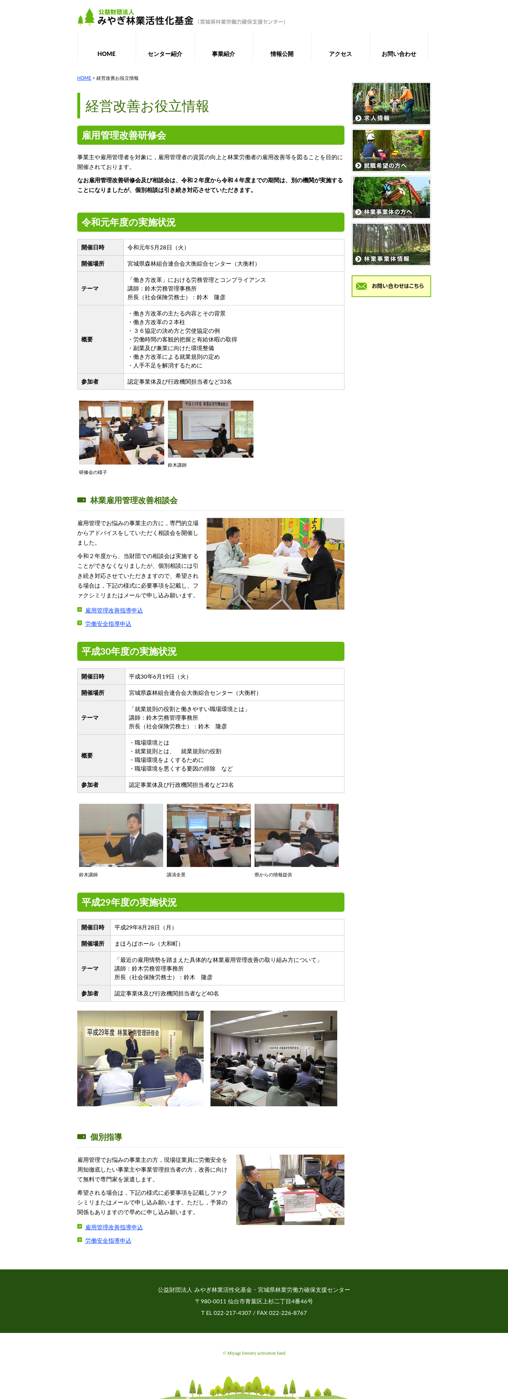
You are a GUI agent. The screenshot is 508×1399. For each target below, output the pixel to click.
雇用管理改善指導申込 (114, 610)
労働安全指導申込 (108, 623)
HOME (106, 53)
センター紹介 (165, 53)
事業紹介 (223, 53)
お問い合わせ (399, 53)
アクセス (340, 53)
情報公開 (282, 53)
